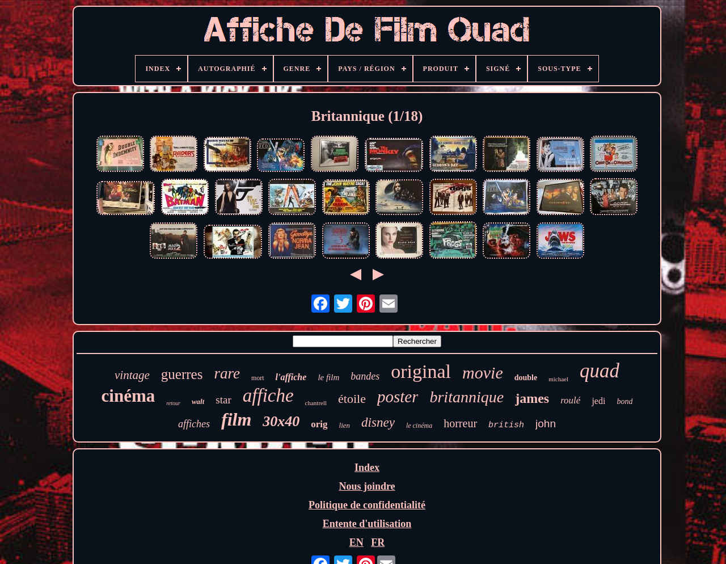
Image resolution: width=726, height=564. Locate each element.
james (532, 398)
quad (599, 371)
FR (378, 542)
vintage (132, 375)
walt (198, 401)
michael (558, 379)
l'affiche (291, 377)
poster (398, 397)
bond (624, 401)
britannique (466, 397)
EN (356, 542)
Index (366, 467)
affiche (268, 395)
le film (328, 377)
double (525, 377)
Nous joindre (367, 486)
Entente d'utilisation (367, 523)
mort (257, 378)
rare (227, 373)
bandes (365, 376)
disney (378, 422)
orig (319, 424)
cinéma (128, 396)
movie (482, 372)
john (545, 424)
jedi (598, 401)
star (223, 400)
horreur (460, 423)
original (421, 371)
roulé (570, 400)
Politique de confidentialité (367, 505)
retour (173, 403)
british (506, 425)
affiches (194, 424)
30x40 (281, 421)
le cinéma (419, 426)
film (236, 419)
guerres (182, 374)
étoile (352, 399)
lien (345, 425)
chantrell (316, 402)
